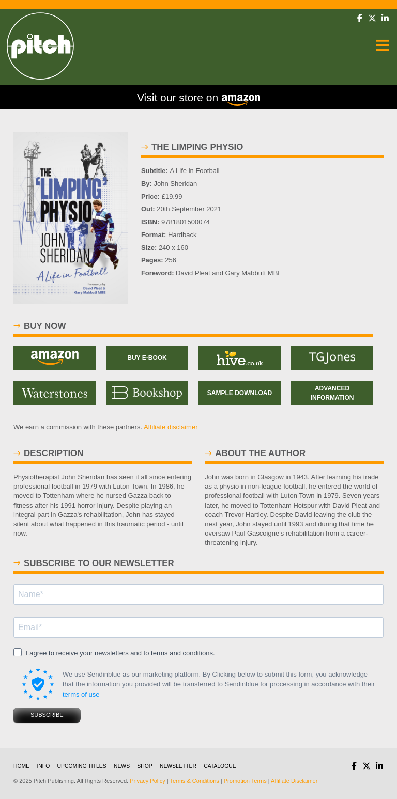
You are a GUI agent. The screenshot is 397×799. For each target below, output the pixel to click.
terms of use (81, 694)
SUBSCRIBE (47, 715)
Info (43, 766)
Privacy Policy (147, 781)
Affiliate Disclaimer (294, 781)
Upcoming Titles (81, 766)
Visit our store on (198, 98)
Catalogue (220, 766)
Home (21, 766)
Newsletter (178, 766)
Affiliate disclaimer (171, 427)
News (122, 766)
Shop (144, 766)
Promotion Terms (245, 781)
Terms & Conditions (194, 781)
